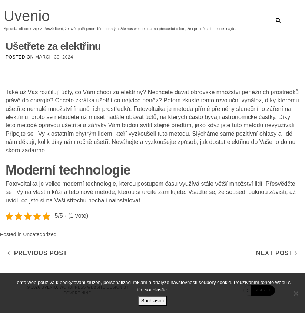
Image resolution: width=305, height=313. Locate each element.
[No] (295, 293)
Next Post (277, 253)
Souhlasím (152, 300)
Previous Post (37, 253)
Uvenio (27, 16)
